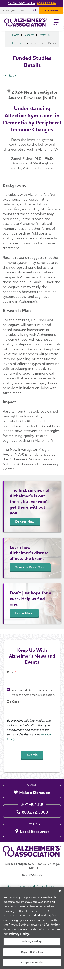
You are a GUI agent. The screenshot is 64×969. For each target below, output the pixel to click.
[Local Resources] (32, 829)
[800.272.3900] (32, 810)
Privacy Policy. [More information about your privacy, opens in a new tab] (19, 934)
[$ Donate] (51, 10)
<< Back (9, 80)
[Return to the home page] (25, 22)
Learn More (24, 617)
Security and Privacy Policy (36, 886)
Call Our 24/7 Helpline (22, 3)
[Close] (60, 891)
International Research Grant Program (18, 47)
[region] (32, 928)
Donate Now (24, 526)
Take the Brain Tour (30, 572)
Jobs (10, 886)
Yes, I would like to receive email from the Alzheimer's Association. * (34, 692)
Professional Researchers (45, 39)
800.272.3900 (46, 3)
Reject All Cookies (32, 952)
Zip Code (13, 701)
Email (11, 672)
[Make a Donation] (32, 790)
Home (15, 39)
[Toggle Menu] (57, 22)
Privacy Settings (32, 941)
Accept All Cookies (32, 962)
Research (29, 39)
